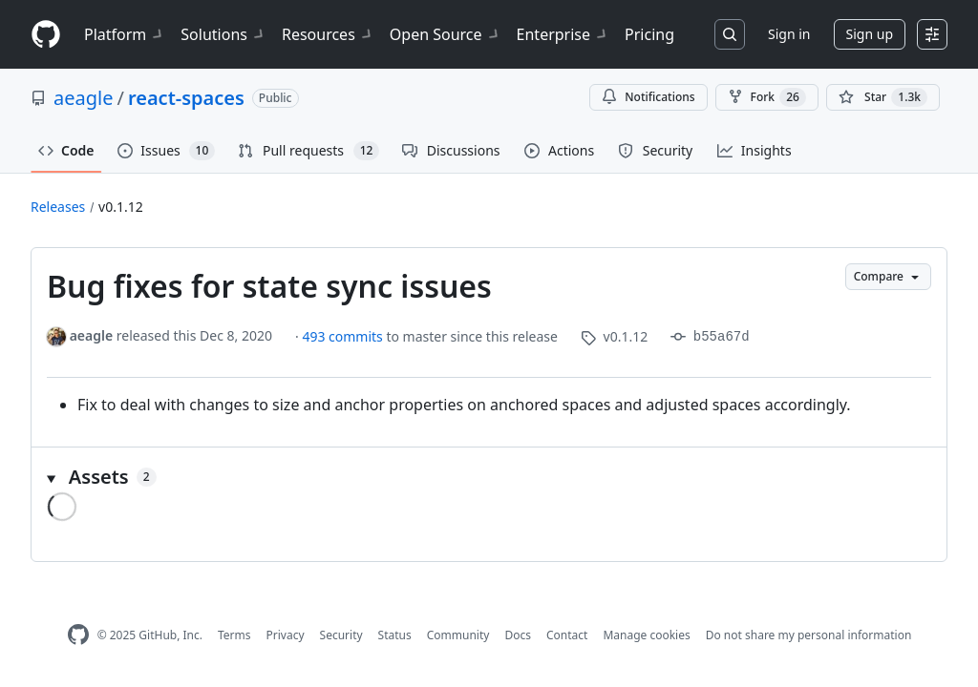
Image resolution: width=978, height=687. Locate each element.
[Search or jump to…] (729, 34)
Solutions (223, 34)
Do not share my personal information (809, 635)
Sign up (869, 34)
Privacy (285, 635)
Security (341, 635)
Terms (234, 635)
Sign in (789, 34)
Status (395, 635)
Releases (58, 207)
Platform (124, 34)
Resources (328, 34)
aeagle (83, 98)
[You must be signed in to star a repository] (883, 97)
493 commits (344, 336)
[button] (489, 477)
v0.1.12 (120, 207)
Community (458, 635)
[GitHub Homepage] (78, 635)
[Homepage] (46, 35)
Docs (517, 635)
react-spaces (186, 98)
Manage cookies (646, 635)
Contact (566, 635)
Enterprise (563, 34)
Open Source (445, 34)
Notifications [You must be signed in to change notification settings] (648, 97)
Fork (767, 97)
